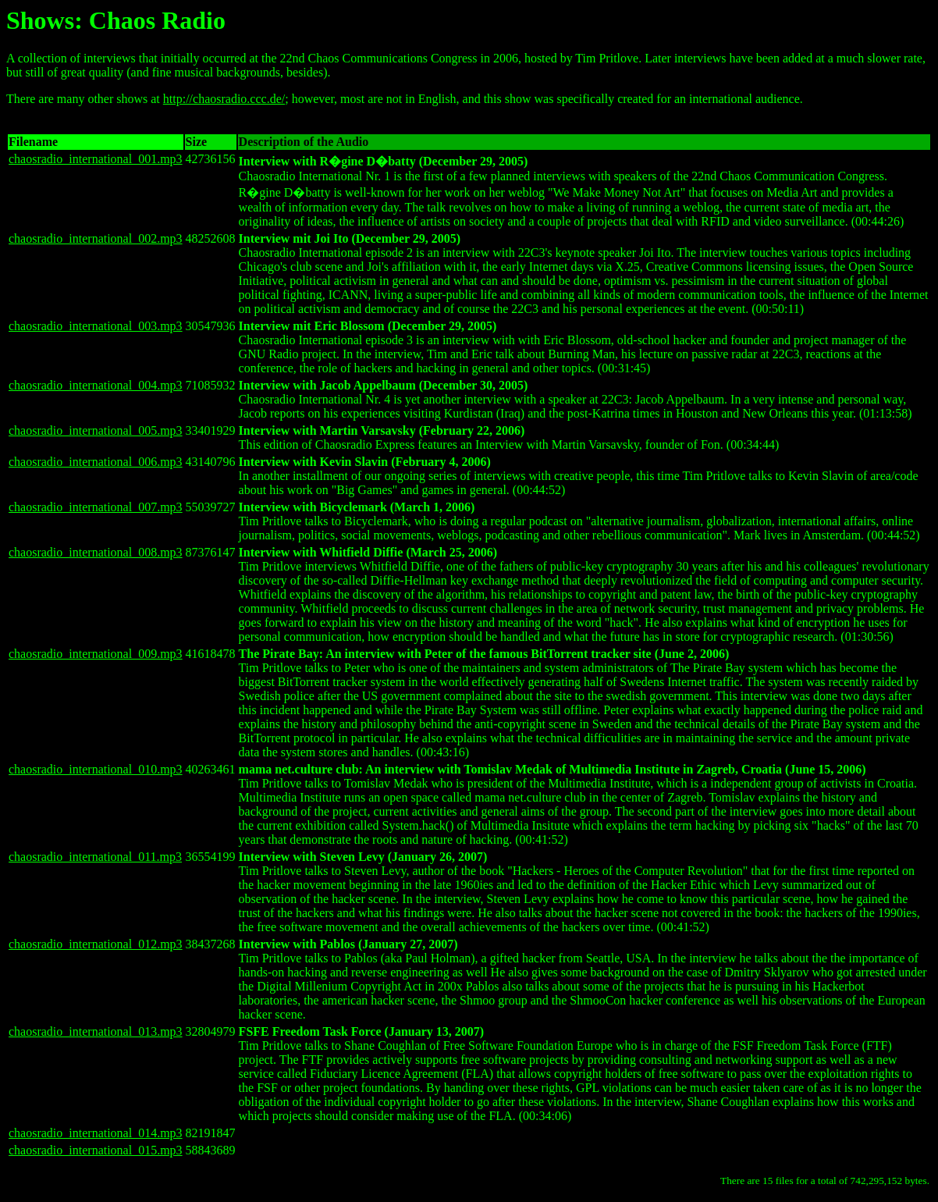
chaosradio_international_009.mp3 (96, 653)
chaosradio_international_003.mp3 (96, 326)
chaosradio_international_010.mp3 (96, 769)
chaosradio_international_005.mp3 (96, 430)
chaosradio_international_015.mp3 (96, 1150)
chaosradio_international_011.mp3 (95, 856)
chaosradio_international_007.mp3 (96, 507)
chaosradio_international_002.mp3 (96, 238)
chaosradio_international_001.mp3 (96, 158)
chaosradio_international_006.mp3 (96, 461)
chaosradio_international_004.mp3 (96, 385)
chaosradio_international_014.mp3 (96, 1133)
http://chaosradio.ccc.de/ (224, 98)
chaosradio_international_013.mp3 (96, 1031)
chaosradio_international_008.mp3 (96, 552)
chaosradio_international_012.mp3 (96, 944)
